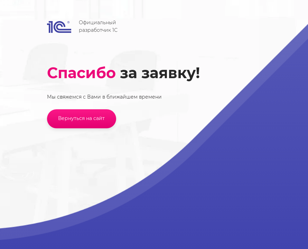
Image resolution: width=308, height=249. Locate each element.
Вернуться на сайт (81, 118)
